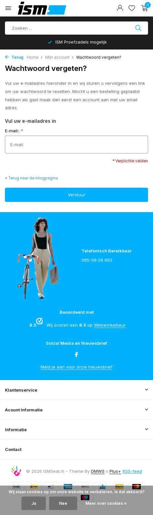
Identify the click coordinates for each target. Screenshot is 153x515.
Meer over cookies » (106, 503)
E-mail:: (14, 130)
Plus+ (115, 471)
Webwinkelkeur (110, 325)
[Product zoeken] (76, 28)
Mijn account (59, 57)
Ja (33, 503)
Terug (14, 57)
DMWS (98, 471)
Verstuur (76, 194)
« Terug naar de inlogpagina (31, 178)
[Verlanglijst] (131, 8)
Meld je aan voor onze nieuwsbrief (76, 367)
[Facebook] (76, 355)
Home (35, 57)
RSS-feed (132, 471)
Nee (63, 503)
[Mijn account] (120, 8)
